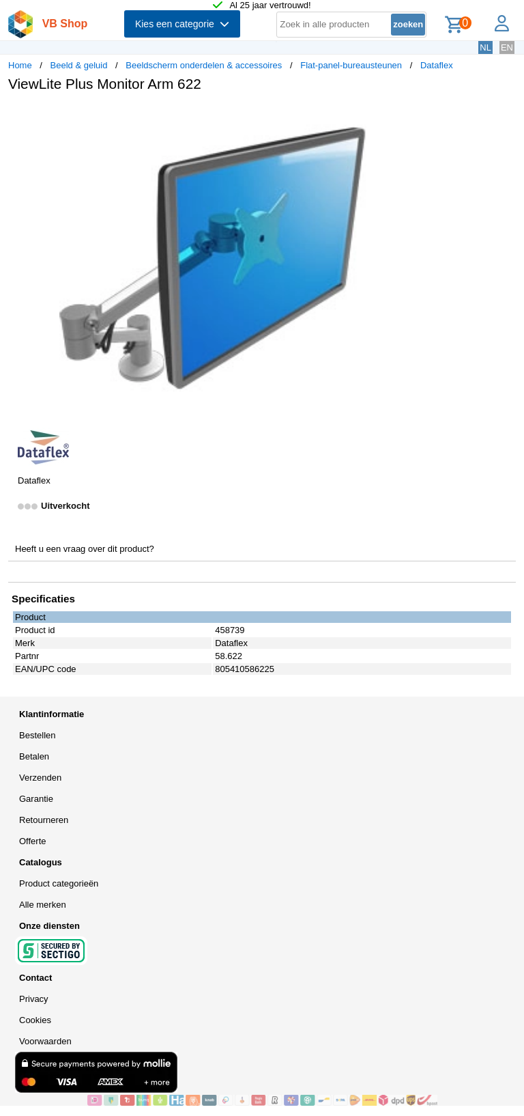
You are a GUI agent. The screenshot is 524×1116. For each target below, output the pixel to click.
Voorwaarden (45, 1041)
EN (507, 47)
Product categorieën (58, 883)
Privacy (33, 999)
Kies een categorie (182, 23)
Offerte (32, 841)
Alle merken (42, 904)
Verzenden (40, 777)
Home (20, 65)
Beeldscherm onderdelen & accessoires (204, 65)
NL (485, 47)
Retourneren (43, 820)
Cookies (35, 1020)
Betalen (34, 756)
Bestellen (37, 735)
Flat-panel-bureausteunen (351, 65)
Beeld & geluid (79, 65)
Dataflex (436, 65)
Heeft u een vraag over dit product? (84, 549)
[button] (405, 117)
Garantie (36, 799)
